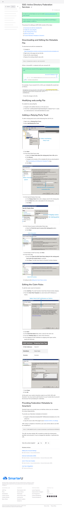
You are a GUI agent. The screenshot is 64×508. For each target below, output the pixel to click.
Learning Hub (20, 497)
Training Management (36, 497)
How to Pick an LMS (21, 495)
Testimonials (19, 493)
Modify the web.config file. (30, 30)
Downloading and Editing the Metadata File (38, 161)
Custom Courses (5, 495)
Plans (3, 492)
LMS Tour (4, 490)
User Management (36, 493)
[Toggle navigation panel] (20, 8)
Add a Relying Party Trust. (30, 31)
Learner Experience (36, 490)
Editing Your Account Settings (29, 450)
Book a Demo (5, 499)
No (47, 443)
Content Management (36, 495)
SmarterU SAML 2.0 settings (51, 420)
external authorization (50, 14)
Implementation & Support (37, 492)
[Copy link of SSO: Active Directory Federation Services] (31, 7)
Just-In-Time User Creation (28, 461)
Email (48, 492)
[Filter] (18, 6)
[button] (10, 6)
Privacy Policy (53, 506)
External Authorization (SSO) (29, 456)
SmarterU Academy (21, 499)
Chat (48, 490)
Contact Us (19, 501)
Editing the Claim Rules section (39, 280)
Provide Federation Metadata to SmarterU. (34, 35)
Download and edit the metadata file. (33, 28)
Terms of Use (46, 506)
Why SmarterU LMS (21, 490)
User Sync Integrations (27, 466)
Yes (40, 443)
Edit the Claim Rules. (29, 33)
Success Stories (20, 492)
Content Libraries (5, 497)
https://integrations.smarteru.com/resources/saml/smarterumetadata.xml (41, 51)
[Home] (2, 1)
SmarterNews (5, 493)
